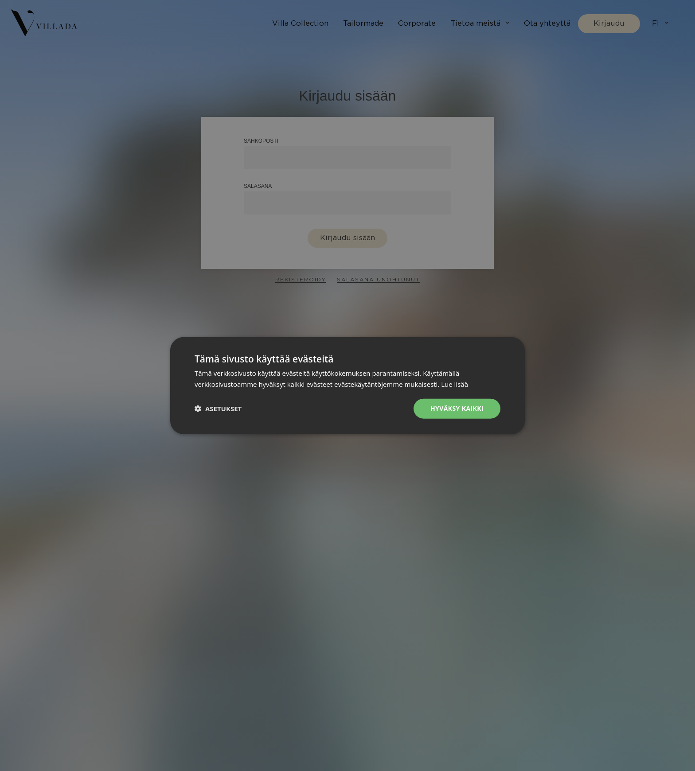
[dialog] (347, 385)
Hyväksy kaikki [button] (457, 408)
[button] (218, 409)
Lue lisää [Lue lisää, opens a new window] (454, 384)
